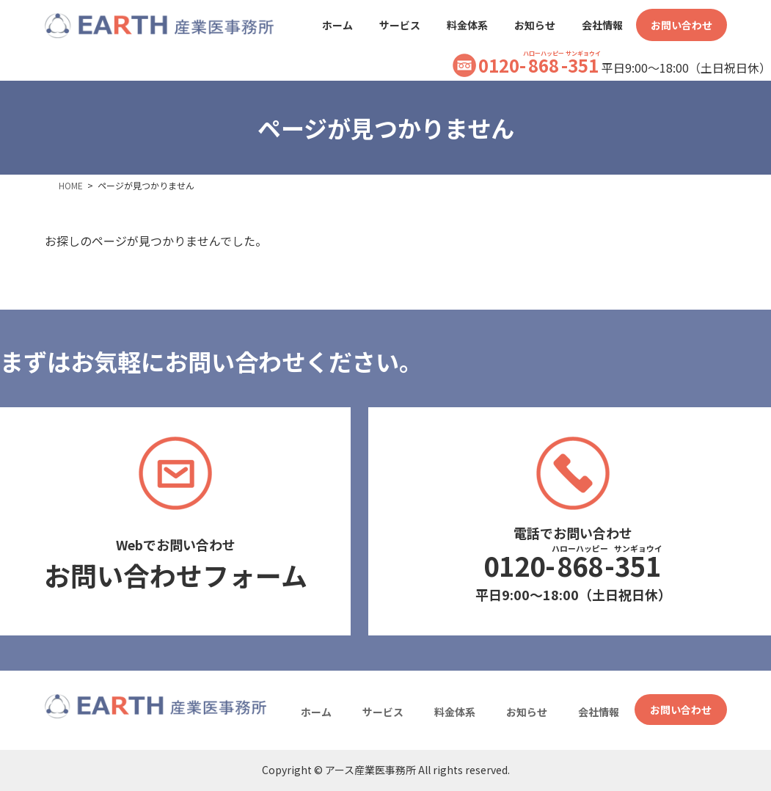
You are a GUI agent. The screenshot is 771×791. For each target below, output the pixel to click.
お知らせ (526, 711)
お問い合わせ (681, 709)
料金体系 (454, 711)
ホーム (316, 711)
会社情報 (598, 711)
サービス (382, 711)
